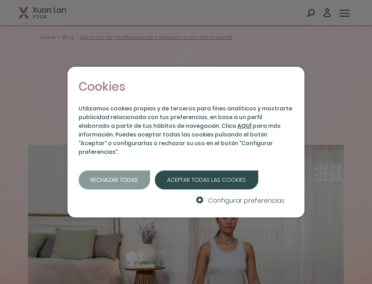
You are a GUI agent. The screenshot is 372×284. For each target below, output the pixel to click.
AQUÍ (244, 126)
